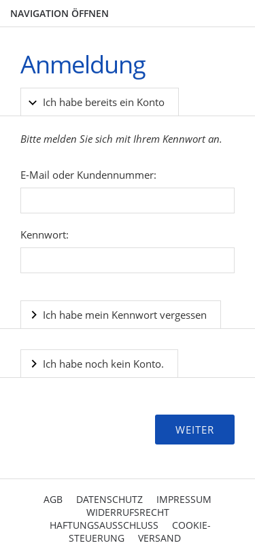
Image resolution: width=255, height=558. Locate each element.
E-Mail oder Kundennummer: (88, 174)
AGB (53, 499)
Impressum (183, 499)
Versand (159, 537)
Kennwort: (44, 234)
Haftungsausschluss (104, 525)
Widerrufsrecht (127, 512)
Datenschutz (109, 499)
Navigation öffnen (59, 13)
